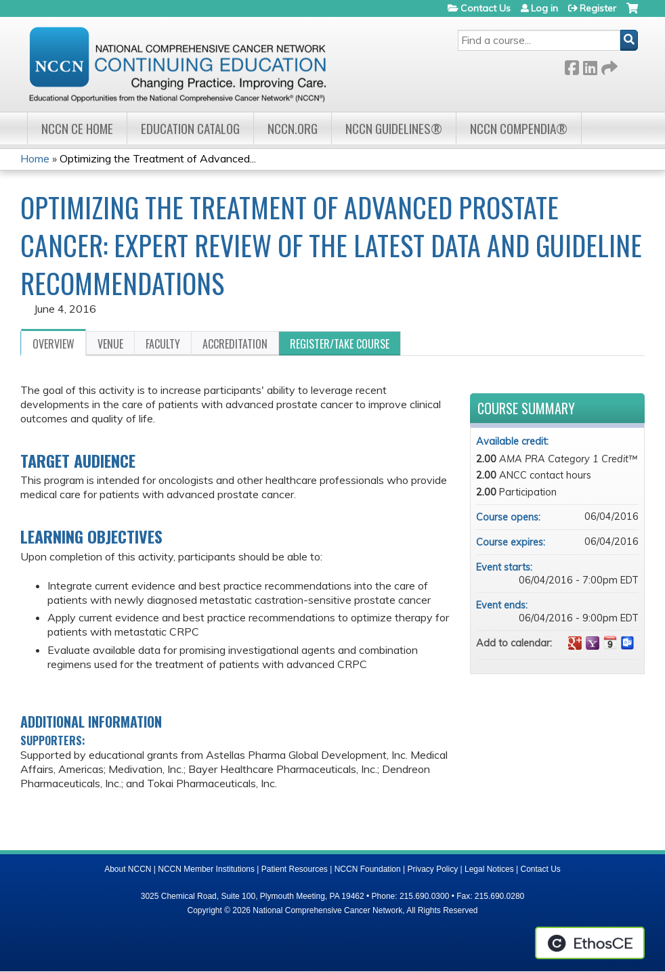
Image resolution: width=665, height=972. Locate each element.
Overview (53, 344)
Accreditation (234, 344)
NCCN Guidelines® (393, 128)
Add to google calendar (575, 643)
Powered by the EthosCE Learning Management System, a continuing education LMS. (590, 943)
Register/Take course (339, 344)
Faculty (163, 344)
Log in (544, 8)
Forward (608, 65)
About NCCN (127, 869)
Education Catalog (190, 128)
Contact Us (485, 8)
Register (598, 8)
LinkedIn (590, 65)
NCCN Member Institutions (206, 869)
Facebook (571, 65)
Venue (110, 344)
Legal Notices (489, 869)
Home (34, 158)
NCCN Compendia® (518, 128)
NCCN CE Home (77, 128)
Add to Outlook (628, 643)
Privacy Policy (433, 869)
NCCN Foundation (368, 869)
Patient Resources (294, 869)
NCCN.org (292, 128)
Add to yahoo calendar (592, 643)
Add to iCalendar (610, 642)
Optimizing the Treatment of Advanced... (158, 158)
